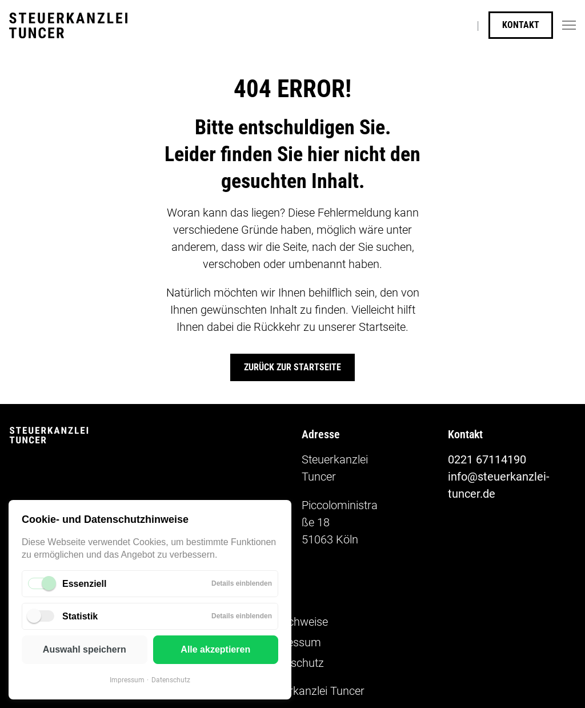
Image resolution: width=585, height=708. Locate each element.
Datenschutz (170, 680)
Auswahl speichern (84, 649)
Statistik (80, 616)
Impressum (127, 680)
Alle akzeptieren (215, 649)
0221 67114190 (487, 459)
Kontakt (520, 24)
